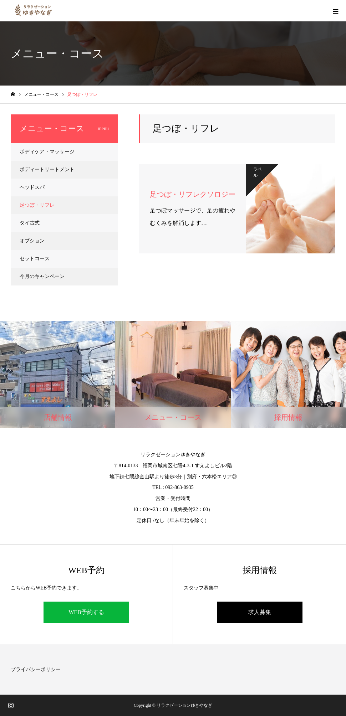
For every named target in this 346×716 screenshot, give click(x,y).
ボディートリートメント (47, 169)
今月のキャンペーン (42, 276)
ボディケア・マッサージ (47, 151)
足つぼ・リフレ (37, 205)
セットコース (35, 258)
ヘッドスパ (32, 187)
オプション (32, 240)
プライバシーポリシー (36, 669)
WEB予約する (86, 612)
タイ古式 (30, 223)
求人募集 (259, 612)
